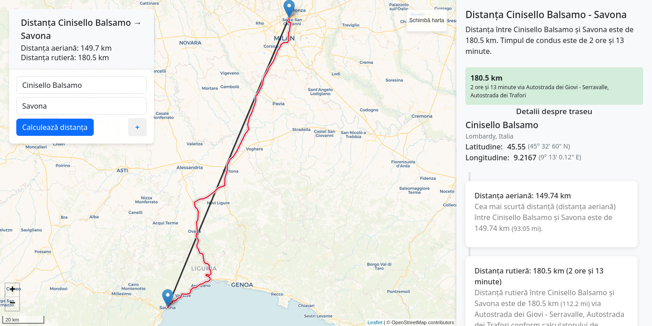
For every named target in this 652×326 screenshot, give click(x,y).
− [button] (12, 304)
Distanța (38, 22)
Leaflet (375, 322)
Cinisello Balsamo (94, 22)
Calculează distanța (55, 127)
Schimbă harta (426, 20)
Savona (36, 35)
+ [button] (12, 290)
